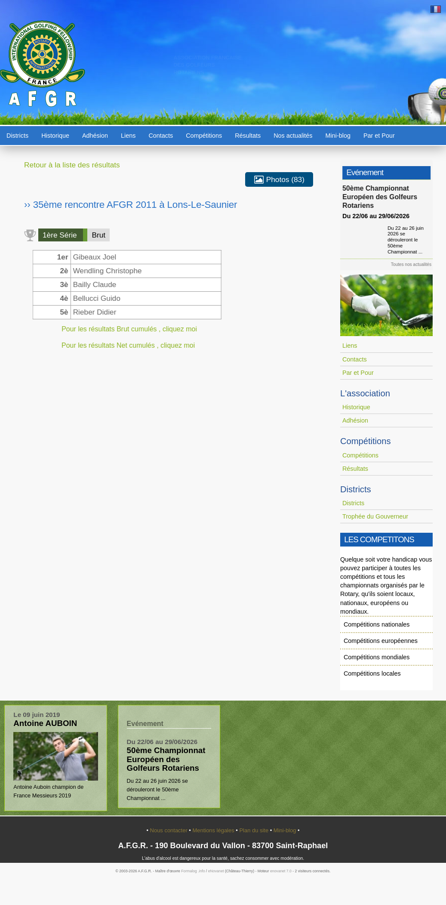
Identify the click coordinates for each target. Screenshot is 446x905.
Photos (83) (279, 180)
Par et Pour (379, 135)
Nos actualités (293, 135)
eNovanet (216, 871)
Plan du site (254, 830)
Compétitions (204, 135)
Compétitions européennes (381, 640)
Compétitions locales (372, 673)
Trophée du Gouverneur (375, 516)
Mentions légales (214, 830)
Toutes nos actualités (414, 264)
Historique (55, 135)
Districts (17, 135)
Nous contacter (169, 830)
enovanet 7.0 (281, 871)
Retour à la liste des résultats (72, 165)
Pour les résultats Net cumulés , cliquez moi (121, 345)
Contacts (160, 135)
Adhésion (95, 135)
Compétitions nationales (377, 624)
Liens (128, 135)
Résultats (248, 135)
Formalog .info (193, 871)
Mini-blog (338, 135)
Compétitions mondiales (377, 657)
